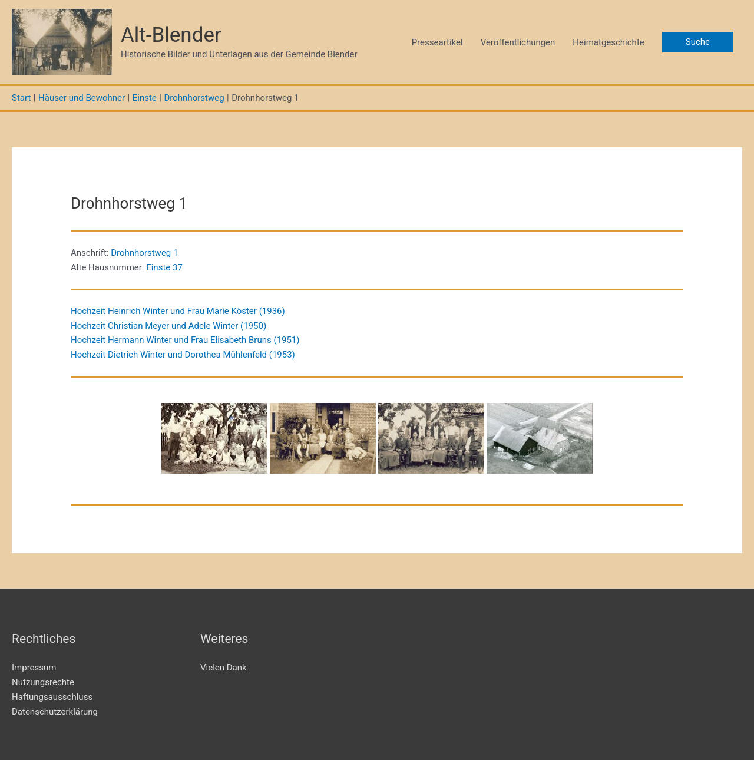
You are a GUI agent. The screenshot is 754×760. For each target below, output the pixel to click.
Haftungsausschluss (52, 697)
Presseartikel (437, 42)
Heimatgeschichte (608, 42)
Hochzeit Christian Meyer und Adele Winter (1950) (168, 325)
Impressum (34, 667)
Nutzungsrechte (43, 682)
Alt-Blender (171, 35)
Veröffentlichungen (518, 42)
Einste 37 (164, 267)
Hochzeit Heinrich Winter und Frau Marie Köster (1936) (178, 311)
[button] (697, 42)
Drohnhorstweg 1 (144, 252)
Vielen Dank (223, 667)
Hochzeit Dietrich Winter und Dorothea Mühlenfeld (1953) (183, 354)
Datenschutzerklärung (55, 711)
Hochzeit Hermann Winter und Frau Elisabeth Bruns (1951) (185, 340)
